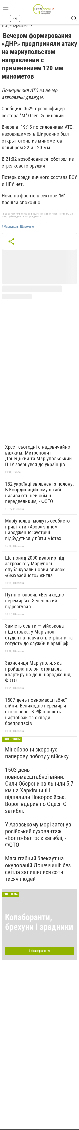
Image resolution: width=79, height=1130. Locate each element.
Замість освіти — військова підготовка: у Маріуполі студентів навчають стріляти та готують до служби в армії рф (39, 634)
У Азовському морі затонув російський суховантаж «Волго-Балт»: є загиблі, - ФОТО (38, 835)
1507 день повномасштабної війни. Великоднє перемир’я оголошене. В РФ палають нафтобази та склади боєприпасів (36, 711)
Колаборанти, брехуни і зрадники (39, 922)
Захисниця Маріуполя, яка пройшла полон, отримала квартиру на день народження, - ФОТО (39, 672)
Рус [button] (15, 18)
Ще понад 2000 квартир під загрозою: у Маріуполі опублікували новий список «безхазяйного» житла (35, 566)
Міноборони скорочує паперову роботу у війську (37, 753)
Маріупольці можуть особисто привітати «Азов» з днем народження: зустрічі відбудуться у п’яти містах (37, 529)
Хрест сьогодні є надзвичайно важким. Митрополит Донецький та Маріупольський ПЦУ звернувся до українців (38, 455)
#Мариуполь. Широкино (18, 227)
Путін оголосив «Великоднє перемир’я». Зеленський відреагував (34, 600)
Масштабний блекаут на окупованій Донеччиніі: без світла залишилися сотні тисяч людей (38, 868)
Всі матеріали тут (39, 951)
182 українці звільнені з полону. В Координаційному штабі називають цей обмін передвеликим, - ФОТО (39, 493)
